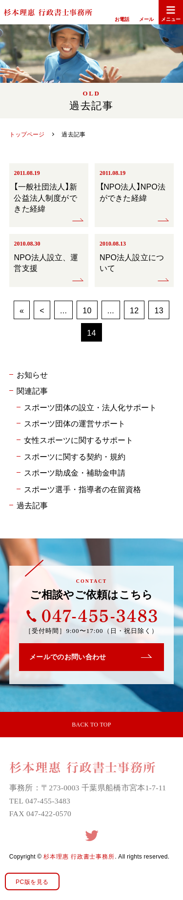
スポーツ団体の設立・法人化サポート (90, 407)
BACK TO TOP (91, 724)
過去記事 (32, 505)
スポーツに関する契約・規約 (74, 456)
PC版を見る (32, 881)
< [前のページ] (42, 310)
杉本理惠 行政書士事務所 (79, 856)
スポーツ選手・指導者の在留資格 (82, 489)
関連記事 (32, 390)
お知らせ (32, 374)
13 (158, 310)
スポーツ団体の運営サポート (74, 423)
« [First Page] (22, 310)
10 (86, 310)
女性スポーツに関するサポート (78, 439)
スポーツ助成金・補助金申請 (74, 472)
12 (134, 310)
